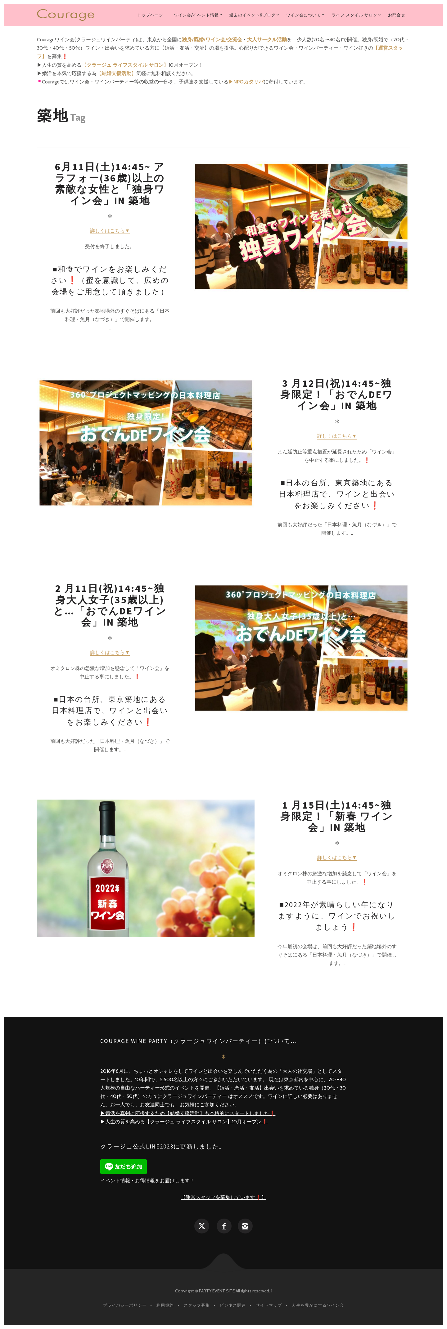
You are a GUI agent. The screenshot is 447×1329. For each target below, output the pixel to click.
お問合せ (396, 14)
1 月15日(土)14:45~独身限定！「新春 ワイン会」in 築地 (336, 816)
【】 (125, 65)
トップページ (150, 14)
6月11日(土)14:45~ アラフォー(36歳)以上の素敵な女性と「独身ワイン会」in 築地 (110, 184)
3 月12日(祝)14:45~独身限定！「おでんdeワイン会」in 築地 (336, 394)
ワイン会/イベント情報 (196, 14)
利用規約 (165, 1305)
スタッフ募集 (197, 1305)
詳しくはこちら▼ (110, 231)
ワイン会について (303, 14)
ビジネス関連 (233, 1305)
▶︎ (246, 82)
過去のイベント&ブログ (252, 14)
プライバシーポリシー (125, 1305)
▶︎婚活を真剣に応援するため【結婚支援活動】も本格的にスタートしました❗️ (187, 1113)
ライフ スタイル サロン (354, 14)
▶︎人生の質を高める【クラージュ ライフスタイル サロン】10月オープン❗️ (184, 1122)
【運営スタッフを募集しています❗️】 (223, 1197)
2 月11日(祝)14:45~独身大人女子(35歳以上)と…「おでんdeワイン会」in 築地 (110, 605)
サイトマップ (269, 1305)
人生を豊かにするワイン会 (318, 1305)
